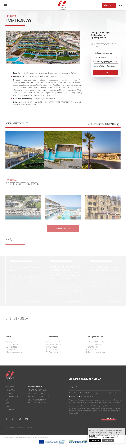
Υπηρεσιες (10, 395)
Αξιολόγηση (108, 5)
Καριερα (9, 408)
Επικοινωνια (11, 411)
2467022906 (93, 347)
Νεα (7, 404)
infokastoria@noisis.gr (96, 352)
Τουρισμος (11, 16)
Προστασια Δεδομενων (25, 429)
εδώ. (76, 414)
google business (26, 420)
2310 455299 (52, 347)
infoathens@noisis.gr (15, 352)
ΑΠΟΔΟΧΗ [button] (95, 440)
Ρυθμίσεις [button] (92, 435)
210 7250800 (12, 347)
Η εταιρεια (10, 391)
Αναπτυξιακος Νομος (37, 391)
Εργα (8, 401)
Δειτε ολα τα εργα (63, 229)
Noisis (62, 5)
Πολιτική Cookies (109, 437)
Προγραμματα (12, 398)
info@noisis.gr (53, 352)
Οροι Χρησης (9, 429)
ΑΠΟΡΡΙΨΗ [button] (108, 440)
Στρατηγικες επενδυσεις (38, 398)
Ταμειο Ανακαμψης (37, 395)
